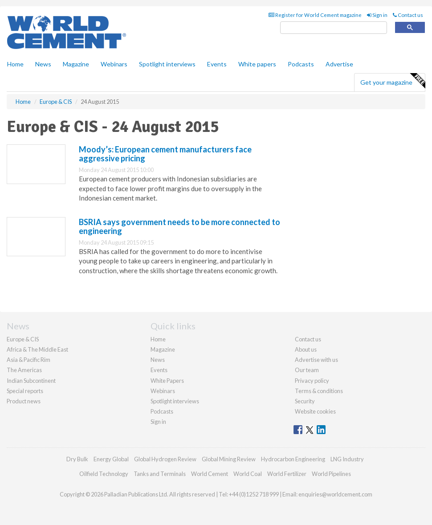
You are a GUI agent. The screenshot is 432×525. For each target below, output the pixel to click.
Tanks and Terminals (160, 473)
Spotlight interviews (167, 64)
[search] (333, 27)
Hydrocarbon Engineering (293, 459)
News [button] (43, 64)
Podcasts (301, 64)
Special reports (25, 390)
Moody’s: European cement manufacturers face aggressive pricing (165, 153)
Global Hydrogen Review (165, 459)
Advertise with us (316, 359)
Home (15, 64)
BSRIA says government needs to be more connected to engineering (179, 226)
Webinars (114, 64)
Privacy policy (312, 380)
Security (305, 401)
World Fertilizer (286, 473)
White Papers (167, 380)
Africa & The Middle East (37, 349)
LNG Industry (347, 459)
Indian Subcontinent (31, 380)
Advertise (339, 64)
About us (306, 349)
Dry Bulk (77, 459)
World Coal (247, 473)
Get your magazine (392, 81)
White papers (257, 64)
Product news (24, 401)
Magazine (76, 64)
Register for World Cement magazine (315, 15)
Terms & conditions (319, 390)
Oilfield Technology (103, 473)
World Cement (209, 473)
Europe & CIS (23, 339)
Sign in (377, 15)
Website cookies (315, 411)
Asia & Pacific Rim (28, 359)
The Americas (24, 369)
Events (217, 64)
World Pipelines (331, 473)
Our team (307, 369)
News (158, 359)
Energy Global (111, 459)
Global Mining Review (229, 459)
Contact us (408, 15)
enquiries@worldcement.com (335, 494)
